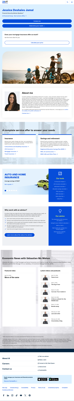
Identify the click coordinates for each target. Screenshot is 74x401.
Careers (5, 364)
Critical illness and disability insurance (17, 146)
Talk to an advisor (43, 356)
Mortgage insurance (11, 151)
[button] (67, 2)
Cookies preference (7, 390)
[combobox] (37, 26)
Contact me (26, 113)
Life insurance (9, 149)
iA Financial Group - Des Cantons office (14, 16)
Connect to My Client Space (46, 363)
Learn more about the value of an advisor (19, 235)
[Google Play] (54, 379)
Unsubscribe (13, 387)
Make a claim (42, 360)
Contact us (7, 369)
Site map (4, 387)
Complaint (65, 387)
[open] (72, 2)
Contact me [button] (37, 21)
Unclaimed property (53, 387)
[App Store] (42, 379)
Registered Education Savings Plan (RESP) (53, 149)
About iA (6, 358)
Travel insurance (10, 154)
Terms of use (41, 387)
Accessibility (24, 387)
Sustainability (42, 370)
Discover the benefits (10, 381)
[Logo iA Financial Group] (5, 3)
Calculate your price (37, 42)
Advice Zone (42, 366)
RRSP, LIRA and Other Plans (49, 154)
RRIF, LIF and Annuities (47, 151)
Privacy (33, 387)
